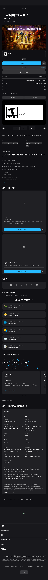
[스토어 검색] (4, 8)
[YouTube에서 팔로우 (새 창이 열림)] (37, 285)
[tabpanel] (24, 435)
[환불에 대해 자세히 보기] (45, 77)
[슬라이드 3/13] (32, 128)
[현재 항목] (16, 128)
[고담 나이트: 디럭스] (24, 247)
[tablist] (24, 411)
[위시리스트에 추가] (24, 72)
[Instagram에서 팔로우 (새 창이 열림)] (27, 285)
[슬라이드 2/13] (24, 128)
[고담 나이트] (24, 203)
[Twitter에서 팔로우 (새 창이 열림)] (32, 285)
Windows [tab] (6, 411)
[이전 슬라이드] (3, 128)
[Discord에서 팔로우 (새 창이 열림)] (11, 285)
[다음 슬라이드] (44, 128)
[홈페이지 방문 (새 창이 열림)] (21, 285)
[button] (24, 182)
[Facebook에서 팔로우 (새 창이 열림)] (16, 285)
